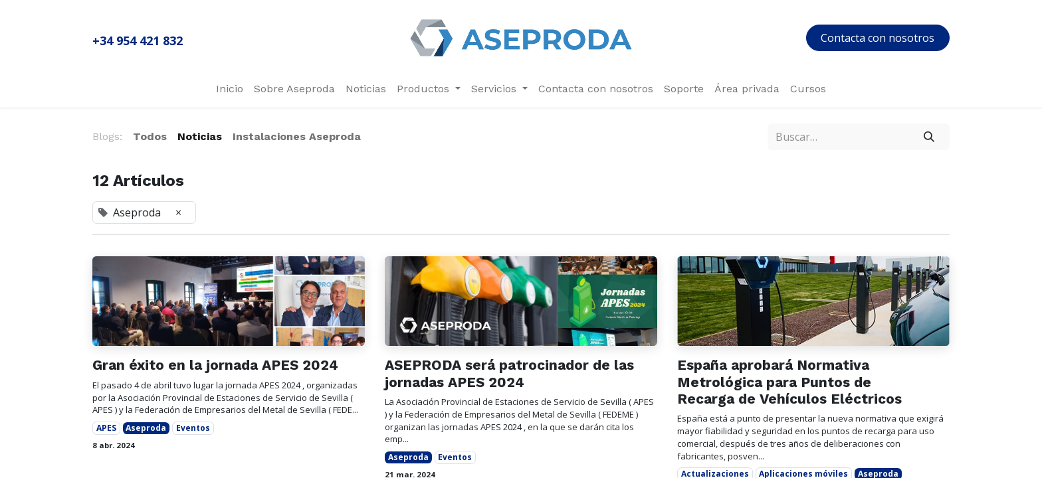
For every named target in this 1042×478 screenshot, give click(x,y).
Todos (150, 136)
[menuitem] (230, 89)
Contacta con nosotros (877, 38)
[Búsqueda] (929, 136)
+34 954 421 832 (137, 40)
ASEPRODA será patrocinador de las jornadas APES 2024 (509, 373)
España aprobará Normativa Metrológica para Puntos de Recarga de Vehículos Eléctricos (789, 381)
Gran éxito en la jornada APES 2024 (215, 365)
